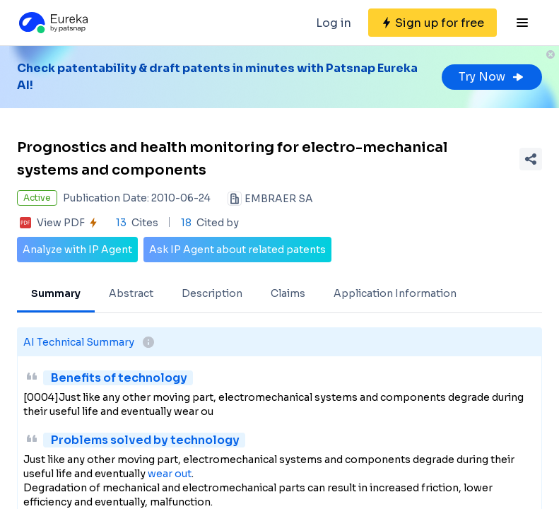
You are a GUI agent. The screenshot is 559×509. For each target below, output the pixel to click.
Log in (333, 23)
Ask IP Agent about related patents (237, 249)
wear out (170, 473)
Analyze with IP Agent (77, 249)
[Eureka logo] (52, 22)
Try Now (492, 76)
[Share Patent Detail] (530, 159)
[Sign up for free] (432, 22)
